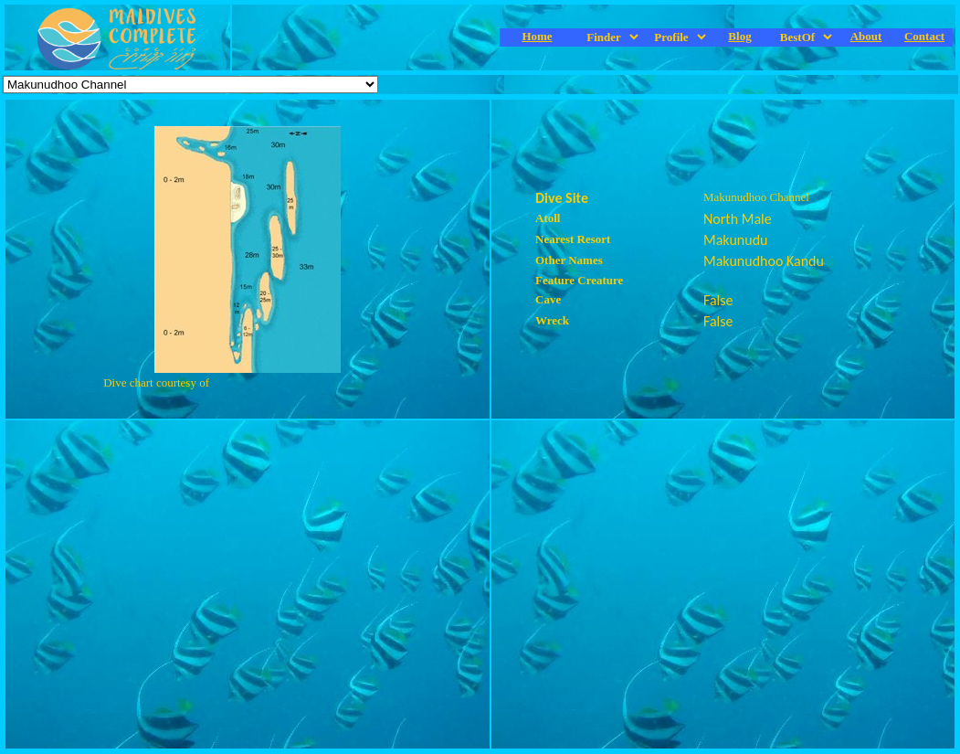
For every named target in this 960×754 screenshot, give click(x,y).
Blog (739, 36)
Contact (924, 36)
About (866, 36)
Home (537, 36)
